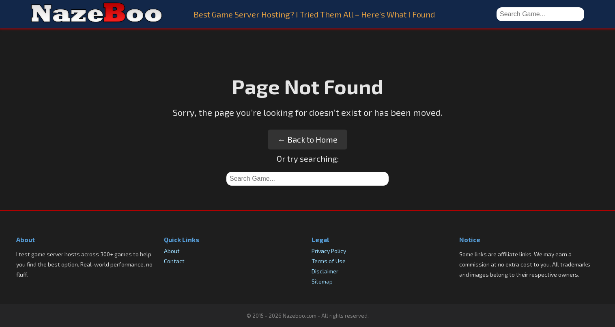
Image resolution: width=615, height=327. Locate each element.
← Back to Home (307, 139)
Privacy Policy (329, 250)
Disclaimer (325, 271)
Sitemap (322, 281)
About (172, 250)
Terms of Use (329, 261)
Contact (174, 261)
